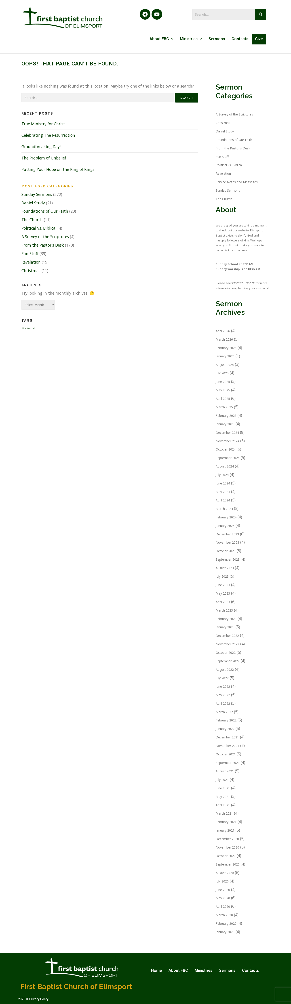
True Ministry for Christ (43, 123)
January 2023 (225, 627)
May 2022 (223, 695)
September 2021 (228, 763)
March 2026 (224, 339)
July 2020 (222, 881)
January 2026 (225, 356)
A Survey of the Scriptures (45, 236)
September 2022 (228, 661)
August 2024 (225, 466)
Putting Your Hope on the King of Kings (57, 169)
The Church (32, 219)
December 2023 (227, 534)
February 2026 (226, 348)
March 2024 (224, 509)
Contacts (240, 39)
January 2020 (225, 932)
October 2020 (226, 856)
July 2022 (222, 678)
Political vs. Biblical (39, 228)
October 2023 (226, 551)
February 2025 (226, 415)
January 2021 (225, 830)
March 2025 (224, 407)
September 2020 (228, 864)
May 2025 (223, 390)
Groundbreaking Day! (41, 146)
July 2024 (222, 475)
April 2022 (223, 703)
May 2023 (223, 593)
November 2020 (227, 847)
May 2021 (223, 796)
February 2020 (226, 923)
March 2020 (224, 915)
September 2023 (228, 559)
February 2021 (226, 822)
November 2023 (227, 542)
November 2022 (227, 644)
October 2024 (226, 449)
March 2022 (224, 712)
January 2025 (225, 424)
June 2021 (223, 788)
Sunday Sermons (36, 194)
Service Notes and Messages (237, 182)
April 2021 (223, 805)
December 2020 (227, 839)
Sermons (217, 39)
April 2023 (223, 602)
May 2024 (223, 492)
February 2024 (226, 517)
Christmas (30, 270)
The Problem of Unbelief (43, 158)
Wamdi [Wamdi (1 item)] (31, 328)
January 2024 (225, 526)
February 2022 (226, 720)
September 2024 (228, 458)
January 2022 (225, 729)
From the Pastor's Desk (42, 245)
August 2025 (225, 365)
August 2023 (225, 568)
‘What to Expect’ (243, 283)
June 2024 (223, 483)
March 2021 (224, 813)
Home (156, 970)
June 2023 (223, 585)
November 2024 (227, 441)
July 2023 (222, 576)
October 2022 (226, 652)
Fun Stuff (29, 253)
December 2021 (227, 737)
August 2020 (225, 873)
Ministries (191, 39)
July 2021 (222, 780)
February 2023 (226, 619)
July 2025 (222, 373)
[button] (161, 39)
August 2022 (225, 669)
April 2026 (223, 331)
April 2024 (223, 500)
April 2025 (223, 398)
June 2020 (223, 890)
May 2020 (223, 898)
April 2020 (223, 906)
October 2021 (226, 754)
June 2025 (223, 381)
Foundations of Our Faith (44, 211)
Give (259, 39)
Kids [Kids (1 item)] (23, 328)
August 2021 (225, 771)
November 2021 (227, 746)
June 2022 (223, 686)
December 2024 (227, 432)
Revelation (31, 262)
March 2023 (224, 610)
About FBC (161, 39)
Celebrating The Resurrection (48, 135)
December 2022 (227, 635)
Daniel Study (33, 202)
